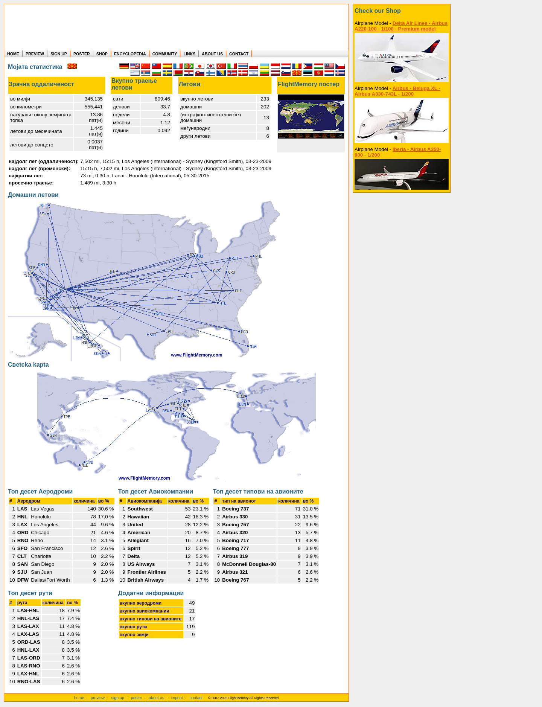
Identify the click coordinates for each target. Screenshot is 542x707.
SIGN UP (58, 54)
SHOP (102, 54)
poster (136, 697)
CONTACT (238, 54)
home (79, 697)
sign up (117, 697)
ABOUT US (212, 54)
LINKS (189, 54)
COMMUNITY (164, 54)
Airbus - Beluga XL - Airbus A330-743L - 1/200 (397, 91)
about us (156, 697)
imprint (177, 697)
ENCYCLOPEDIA (130, 54)
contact (196, 697)
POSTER (81, 54)
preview (98, 697)
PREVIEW (35, 54)
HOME (13, 54)
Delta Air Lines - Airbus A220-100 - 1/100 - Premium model (401, 26)
